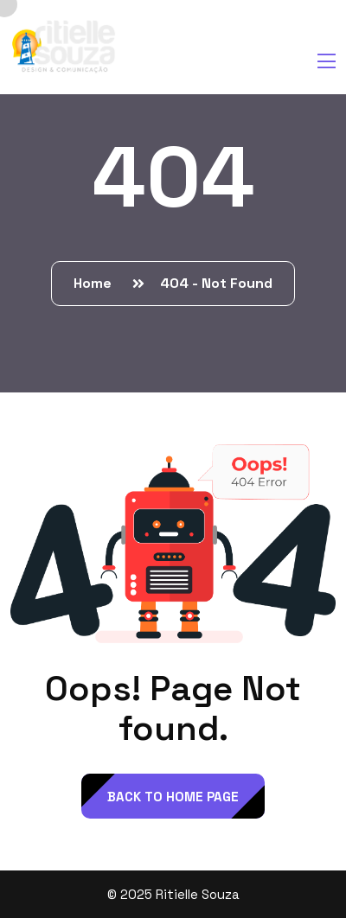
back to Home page (173, 796)
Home (96, 283)
